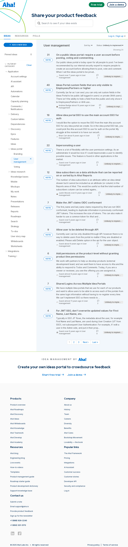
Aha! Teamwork (17, 433)
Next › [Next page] (86, 342)
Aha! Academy (16, 442)
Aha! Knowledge (17, 428)
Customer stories (71, 477)
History (67, 409)
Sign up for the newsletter (21, 516)
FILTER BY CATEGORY (10, 65)
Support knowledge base (21, 491)
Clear (29, 65)
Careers (67, 419)
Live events (15, 463)
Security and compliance (74, 486)
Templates (15, 472)
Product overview (17, 405)
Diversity (68, 423)
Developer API (70, 481)
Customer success (72, 472)
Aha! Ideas (14, 419)
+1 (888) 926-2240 (18, 520)
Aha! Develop (16, 437)
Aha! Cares (68, 433)
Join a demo (76, 375)
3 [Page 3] (78, 342)
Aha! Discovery (16, 414)
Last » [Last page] (95, 342)
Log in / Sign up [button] (117, 36)
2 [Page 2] (73, 342)
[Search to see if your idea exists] (65, 23)
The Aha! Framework (73, 453)
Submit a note (16, 502)
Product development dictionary (24, 486)
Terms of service (110, 545)
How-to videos (16, 467)
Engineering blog (17, 458)
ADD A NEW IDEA (18, 45)
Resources (21, 35)
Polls (36, 35)
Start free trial (53, 375)
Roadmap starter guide (20, 481)
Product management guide (22, 477)
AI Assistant (69, 467)
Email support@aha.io (19, 506)
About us (68, 405)
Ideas (7, 35)
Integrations (69, 463)
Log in (66, 491)
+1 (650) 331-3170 (18, 525)
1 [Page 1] (69, 342)
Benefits (67, 428)
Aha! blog (14, 453)
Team (66, 414)
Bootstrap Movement (73, 437)
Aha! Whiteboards (17, 423)
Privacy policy (93, 545)
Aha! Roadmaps (17, 409)
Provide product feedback (21, 511)
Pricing (67, 458)
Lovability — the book (73, 442)
